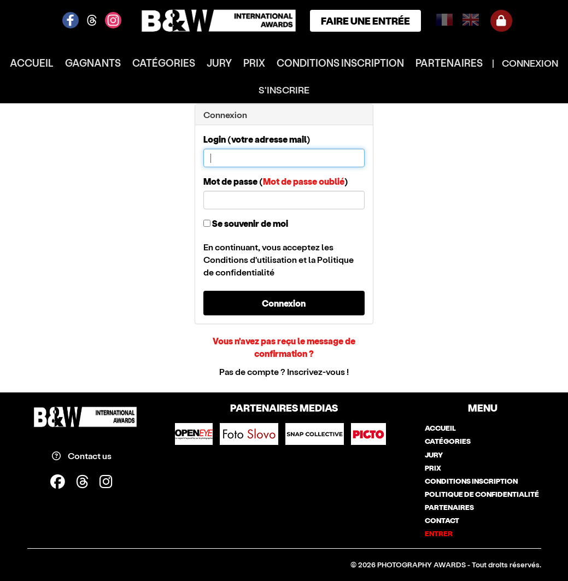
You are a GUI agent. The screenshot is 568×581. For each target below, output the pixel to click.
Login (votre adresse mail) (257, 139)
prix (254, 62)
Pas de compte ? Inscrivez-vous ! (284, 371)
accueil (32, 62)
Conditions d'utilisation (250, 259)
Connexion (284, 303)
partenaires (449, 62)
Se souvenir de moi (245, 223)
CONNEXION (530, 62)
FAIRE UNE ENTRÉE (365, 20)
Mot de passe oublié (303, 181)
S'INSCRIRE (284, 89)
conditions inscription (340, 62)
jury (219, 62)
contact (442, 520)
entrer (439, 533)
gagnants (93, 62)
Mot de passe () (275, 181)
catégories (163, 62)
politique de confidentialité (482, 494)
